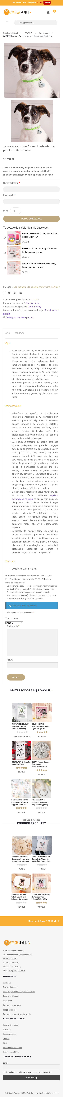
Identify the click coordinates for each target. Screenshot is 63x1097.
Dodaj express (33, 303)
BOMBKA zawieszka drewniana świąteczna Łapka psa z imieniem (20, 859)
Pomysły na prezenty (12, 1005)
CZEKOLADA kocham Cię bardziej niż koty (21, 763)
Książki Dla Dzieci (10, 1025)
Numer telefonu (11, 183)
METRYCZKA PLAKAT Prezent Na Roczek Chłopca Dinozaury (20, 726)
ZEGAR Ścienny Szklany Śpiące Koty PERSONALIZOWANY (41, 764)
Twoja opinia (13, 626)
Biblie (5, 1043)
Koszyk (53, 10)
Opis (7, 333)
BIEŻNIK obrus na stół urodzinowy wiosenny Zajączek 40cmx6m (20, 802)
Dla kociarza (20, 287)
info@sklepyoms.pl (17, 971)
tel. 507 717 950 (10, 959)
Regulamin (7, 1001)
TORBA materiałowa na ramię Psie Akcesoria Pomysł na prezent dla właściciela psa (41, 859)
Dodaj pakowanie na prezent (20, 317)
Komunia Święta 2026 (12, 1048)
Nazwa (10, 660)
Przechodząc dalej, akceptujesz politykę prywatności (27, 1072)
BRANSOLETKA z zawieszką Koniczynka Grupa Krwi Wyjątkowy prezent (40, 802)
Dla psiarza (32, 287)
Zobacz (47, 3)
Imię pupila (9, 195)
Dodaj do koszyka (31, 219)
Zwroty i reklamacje (11, 996)
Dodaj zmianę (34, 306)
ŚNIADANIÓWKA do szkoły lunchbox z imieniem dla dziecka (19, 897)
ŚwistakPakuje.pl (10, 33)
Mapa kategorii (9, 1010)
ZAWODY (29, 33)
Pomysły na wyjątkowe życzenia (17, 1014)
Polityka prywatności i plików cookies (19, 992)
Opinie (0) (19, 333)
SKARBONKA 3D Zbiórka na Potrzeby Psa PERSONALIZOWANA (41, 897)
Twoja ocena (11, 618)
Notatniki (7, 1029)
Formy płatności (10, 987)
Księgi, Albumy (9, 1034)
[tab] (7, 333)
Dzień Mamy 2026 (11, 1052)
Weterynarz (44, 33)
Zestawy (6, 1038)
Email (5, 1063)
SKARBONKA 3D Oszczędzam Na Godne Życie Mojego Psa (41, 726)
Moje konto (48, 12)
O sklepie (7, 983)
